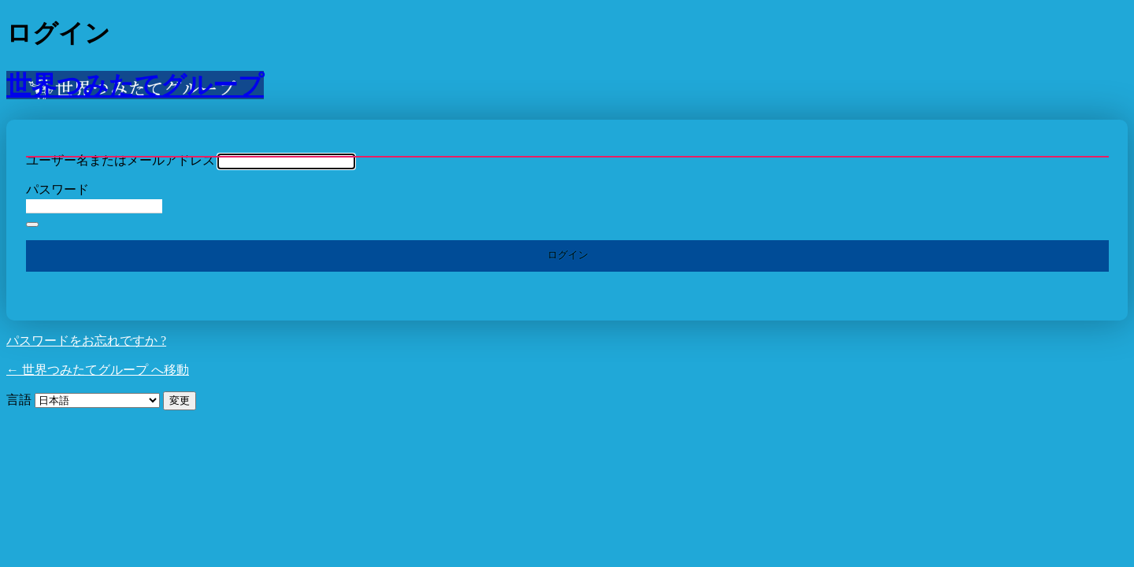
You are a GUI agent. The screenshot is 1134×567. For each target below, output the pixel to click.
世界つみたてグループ (135, 85)
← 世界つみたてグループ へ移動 (97, 369)
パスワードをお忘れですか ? (86, 340)
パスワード (57, 189)
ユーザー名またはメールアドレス (120, 160)
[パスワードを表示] (32, 224)
